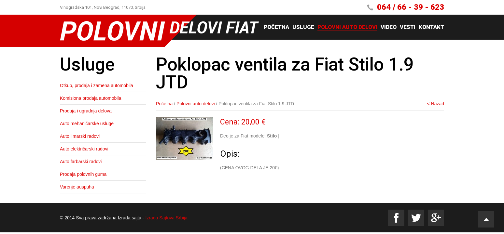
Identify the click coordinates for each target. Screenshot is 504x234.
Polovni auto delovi (347, 27)
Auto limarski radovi (80, 136)
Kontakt (431, 27)
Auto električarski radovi (84, 148)
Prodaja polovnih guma (83, 174)
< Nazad (435, 103)
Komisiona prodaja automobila (90, 98)
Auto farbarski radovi (81, 161)
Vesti (407, 27)
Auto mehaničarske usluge (87, 123)
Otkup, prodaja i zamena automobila (96, 85)
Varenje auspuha (77, 186)
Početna (276, 27)
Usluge (303, 27)
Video (389, 27)
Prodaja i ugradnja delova (86, 110)
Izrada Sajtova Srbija (166, 217)
